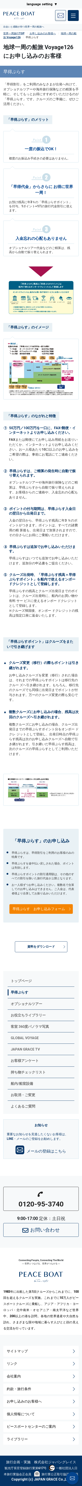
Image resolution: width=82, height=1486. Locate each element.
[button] (41, 946)
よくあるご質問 (23, 1106)
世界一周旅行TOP (13, 33)
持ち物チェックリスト (28, 1072)
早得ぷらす (19, 992)
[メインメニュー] (73, 15)
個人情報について (41, 1414)
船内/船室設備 (22, 1084)
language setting (39, 4)
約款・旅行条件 (41, 1389)
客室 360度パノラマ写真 (30, 1027)
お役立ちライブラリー (28, 1015)
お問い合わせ (41, 1230)
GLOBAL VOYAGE (25, 1038)
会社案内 (41, 1376)
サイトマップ (41, 1351)
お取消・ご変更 (23, 1095)
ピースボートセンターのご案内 (41, 1426)
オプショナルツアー (26, 1004)
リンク (41, 1364)
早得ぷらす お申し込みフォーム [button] (42, 909)
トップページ (21, 981)
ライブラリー (41, 1439)
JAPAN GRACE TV (25, 1049)
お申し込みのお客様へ (43, 33)
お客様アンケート (25, 1061)
